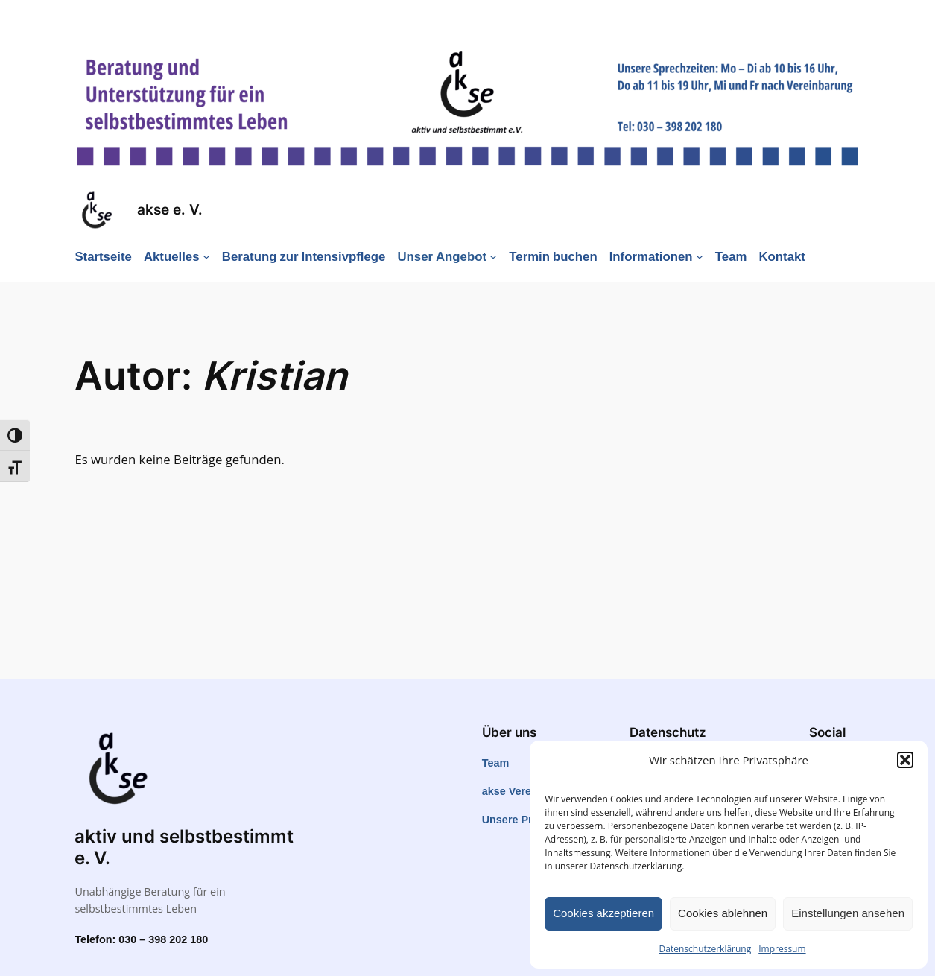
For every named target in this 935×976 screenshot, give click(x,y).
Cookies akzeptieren (603, 913)
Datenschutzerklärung (705, 948)
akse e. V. (170, 209)
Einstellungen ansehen (847, 913)
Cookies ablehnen (722, 913)
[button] (905, 759)
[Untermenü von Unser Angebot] (493, 256)
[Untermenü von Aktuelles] (206, 256)
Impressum (781, 948)
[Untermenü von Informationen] (699, 256)
